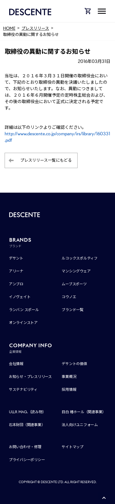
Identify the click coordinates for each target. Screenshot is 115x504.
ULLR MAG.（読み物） (27, 412)
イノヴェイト (20, 296)
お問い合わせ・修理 (25, 446)
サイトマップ (72, 446)
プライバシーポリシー (27, 459)
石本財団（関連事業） (27, 424)
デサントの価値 (74, 363)
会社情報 (16, 363)
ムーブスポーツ (74, 284)
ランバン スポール (24, 309)
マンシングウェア (76, 271)
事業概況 (69, 376)
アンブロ (16, 284)
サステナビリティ (23, 389)
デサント (16, 258)
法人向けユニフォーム (80, 424)
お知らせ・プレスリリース (30, 376)
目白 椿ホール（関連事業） (84, 412)
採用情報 (69, 389)
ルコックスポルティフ (80, 258)
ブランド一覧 (72, 309)
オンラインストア (23, 322)
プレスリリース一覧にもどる (46, 160)
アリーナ (16, 271)
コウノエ (69, 296)
